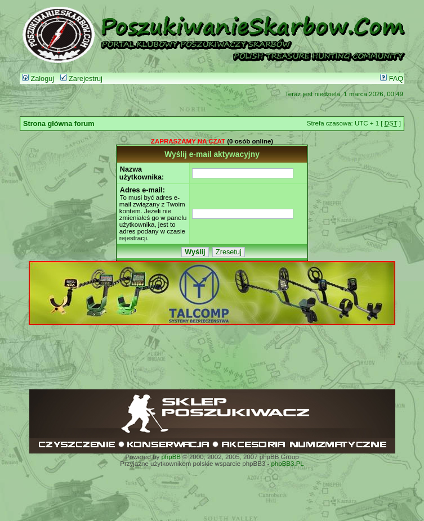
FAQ (391, 79)
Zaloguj (38, 79)
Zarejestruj (81, 79)
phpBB (171, 456)
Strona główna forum (59, 124)
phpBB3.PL (287, 463)
